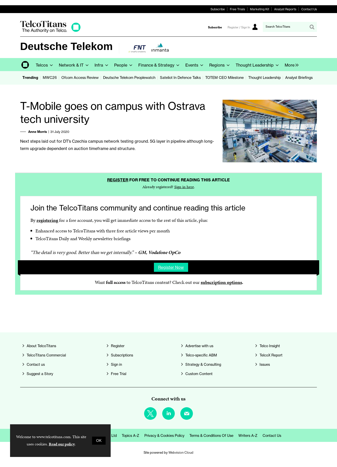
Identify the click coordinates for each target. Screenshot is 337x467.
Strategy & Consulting (203, 364)
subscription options (221, 282)
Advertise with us (199, 346)
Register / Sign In (239, 27)
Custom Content (199, 374)
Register (117, 179)
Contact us (36, 364)
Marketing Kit (259, 9)
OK (99, 440)
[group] (290, 64)
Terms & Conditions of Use (211, 435)
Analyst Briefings (299, 77)
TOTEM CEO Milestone (224, 77)
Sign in (116, 364)
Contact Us (309, 9)
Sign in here (184, 187)
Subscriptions (122, 355)
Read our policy (62, 444)
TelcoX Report (271, 355)
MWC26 (50, 77)
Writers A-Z (248, 435)
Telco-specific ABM (201, 355)
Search (312, 27)
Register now (171, 267)
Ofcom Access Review (80, 77)
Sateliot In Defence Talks (180, 77)
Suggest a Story (40, 374)
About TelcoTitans (41, 346)
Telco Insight (270, 346)
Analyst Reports (285, 9)
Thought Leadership (264, 77)
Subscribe (217, 9)
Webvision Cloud (180, 452)
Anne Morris (37, 132)
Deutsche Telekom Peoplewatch (129, 77)
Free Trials (237, 9)
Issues (265, 364)
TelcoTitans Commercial (46, 355)
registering (47, 220)
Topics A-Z (130, 435)
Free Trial (118, 374)
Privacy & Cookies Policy (164, 435)
